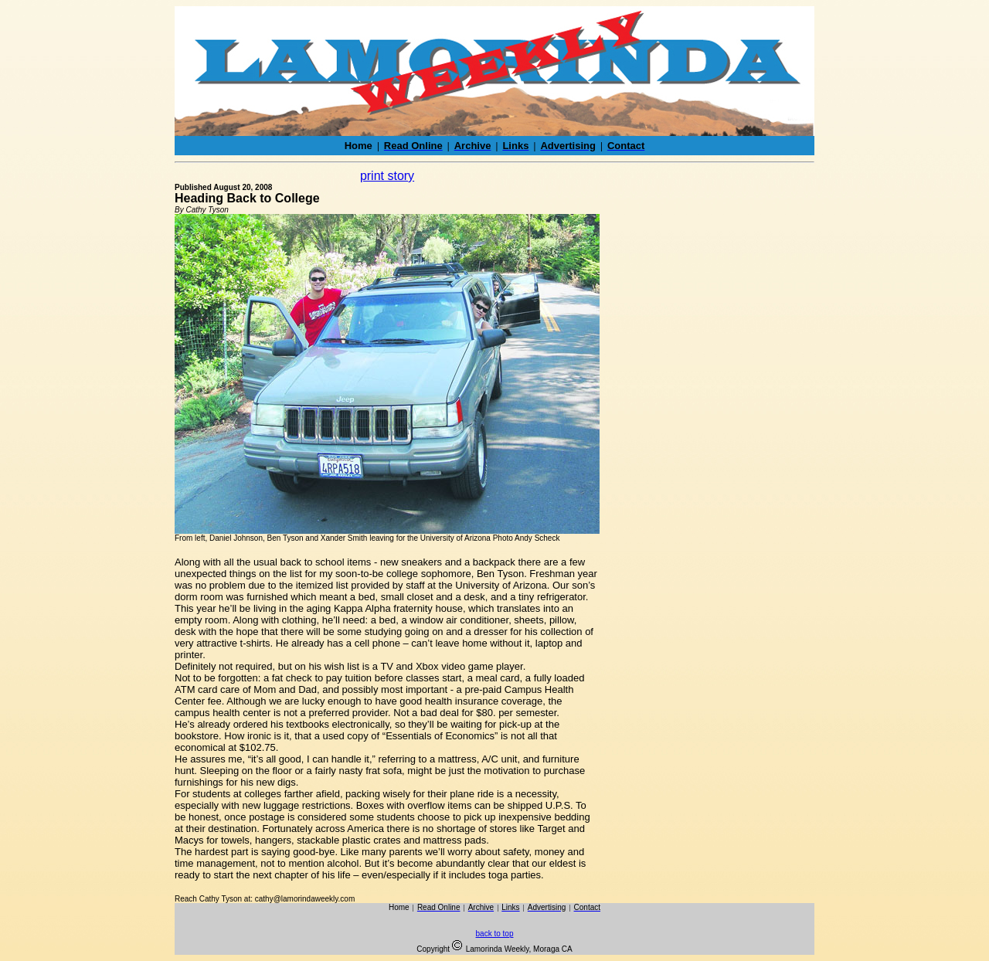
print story (387, 175)
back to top (495, 933)
